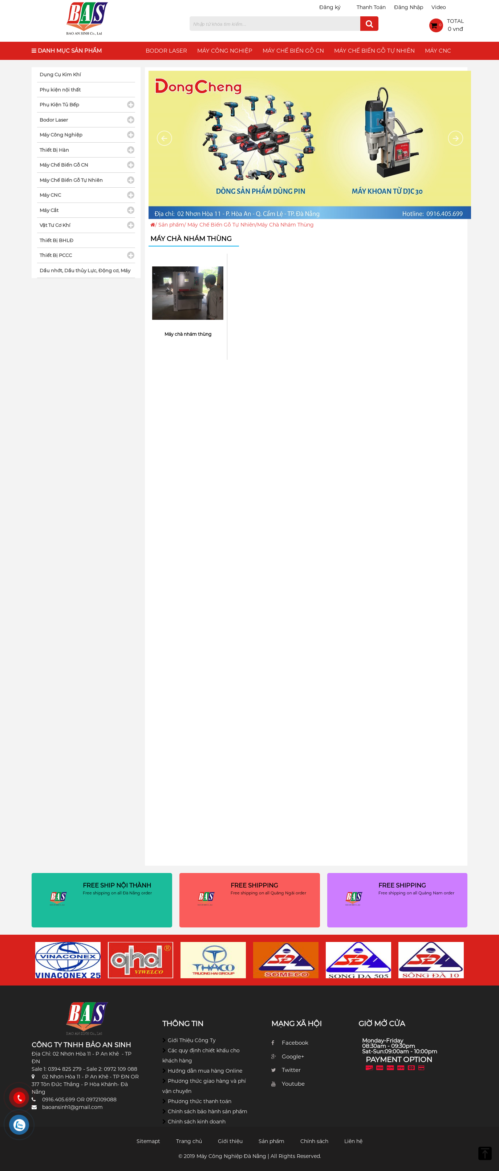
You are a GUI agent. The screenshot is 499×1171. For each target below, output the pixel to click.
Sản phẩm (171, 224)
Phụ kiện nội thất (60, 90)
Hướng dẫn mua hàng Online (205, 1071)
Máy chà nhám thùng (188, 334)
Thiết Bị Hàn (54, 150)
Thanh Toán (371, 7)
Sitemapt (148, 1141)
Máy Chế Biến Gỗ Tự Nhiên (374, 50)
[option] (68, 960)
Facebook (295, 1042)
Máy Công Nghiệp (224, 50)
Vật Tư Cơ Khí (55, 225)
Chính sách (314, 1141)
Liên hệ (353, 1141)
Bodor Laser (166, 50)
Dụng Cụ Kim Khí (60, 74)
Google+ (293, 1056)
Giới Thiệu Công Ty (192, 1040)
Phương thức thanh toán (199, 1101)
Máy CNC (438, 50)
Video (438, 7)
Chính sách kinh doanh (197, 1121)
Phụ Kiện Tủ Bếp (59, 104)
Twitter (291, 1069)
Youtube (293, 1083)
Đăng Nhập (408, 7)
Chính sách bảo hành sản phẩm (207, 1111)
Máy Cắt (49, 210)
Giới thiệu (230, 1141)
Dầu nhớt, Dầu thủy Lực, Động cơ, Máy (85, 270)
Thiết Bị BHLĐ (56, 240)
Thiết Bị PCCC (56, 255)
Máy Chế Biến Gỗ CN (293, 50)
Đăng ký (330, 7)
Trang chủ (189, 1141)
